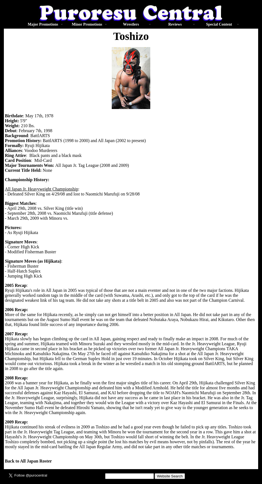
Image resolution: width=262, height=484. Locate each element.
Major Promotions (43, 24)
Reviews (175, 24)
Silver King (34, 194)
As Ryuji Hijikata (22, 232)
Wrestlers (131, 24)
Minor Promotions (87, 24)
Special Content (219, 24)
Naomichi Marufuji (103, 194)
